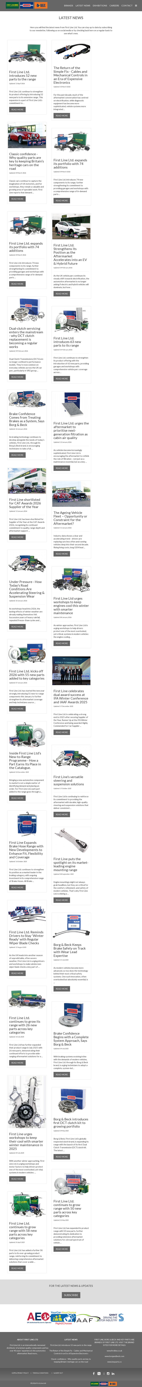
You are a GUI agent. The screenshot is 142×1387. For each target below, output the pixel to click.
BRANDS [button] (68, 5)
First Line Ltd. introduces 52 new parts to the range (71, 1345)
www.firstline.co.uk (114, 1351)
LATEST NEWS (83, 5)
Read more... (33, 1353)
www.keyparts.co (114, 1362)
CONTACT (127, 5)
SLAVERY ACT (58, 1373)
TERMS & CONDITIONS (40, 1373)
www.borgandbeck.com (114, 1356)
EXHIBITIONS (100, 5)
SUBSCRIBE (71, 1295)
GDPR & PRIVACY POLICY (20, 1373)
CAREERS (114, 5)
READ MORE (17, 109)
